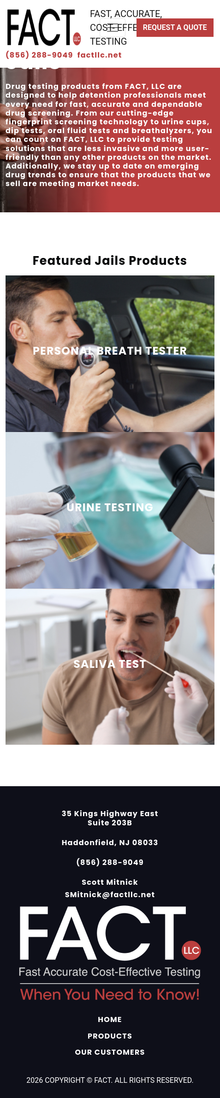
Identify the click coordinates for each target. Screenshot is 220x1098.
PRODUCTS (110, 1036)
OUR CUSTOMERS (110, 1052)
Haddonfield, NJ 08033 (110, 842)
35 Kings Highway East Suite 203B (110, 818)
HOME (110, 1019)
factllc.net (99, 55)
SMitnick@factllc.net (110, 894)
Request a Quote (175, 27)
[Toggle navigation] (112, 27)
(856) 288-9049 (40, 55)
